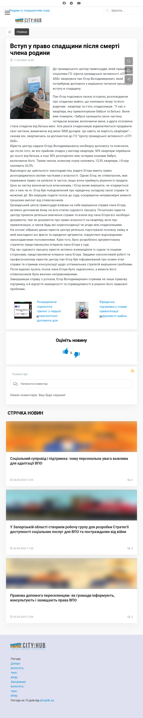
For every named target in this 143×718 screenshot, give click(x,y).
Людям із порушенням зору (29, 10)
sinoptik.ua (47, 700)
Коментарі (20, 374)
